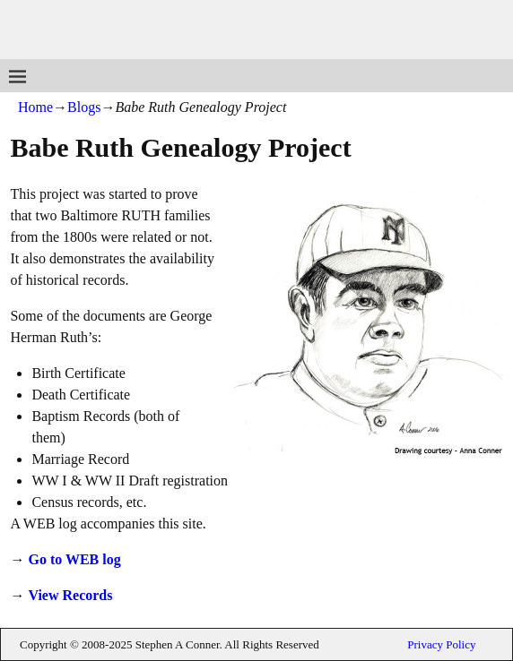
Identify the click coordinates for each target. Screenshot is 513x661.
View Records (70, 595)
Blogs (83, 107)
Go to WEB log (74, 559)
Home (35, 107)
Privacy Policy (441, 644)
